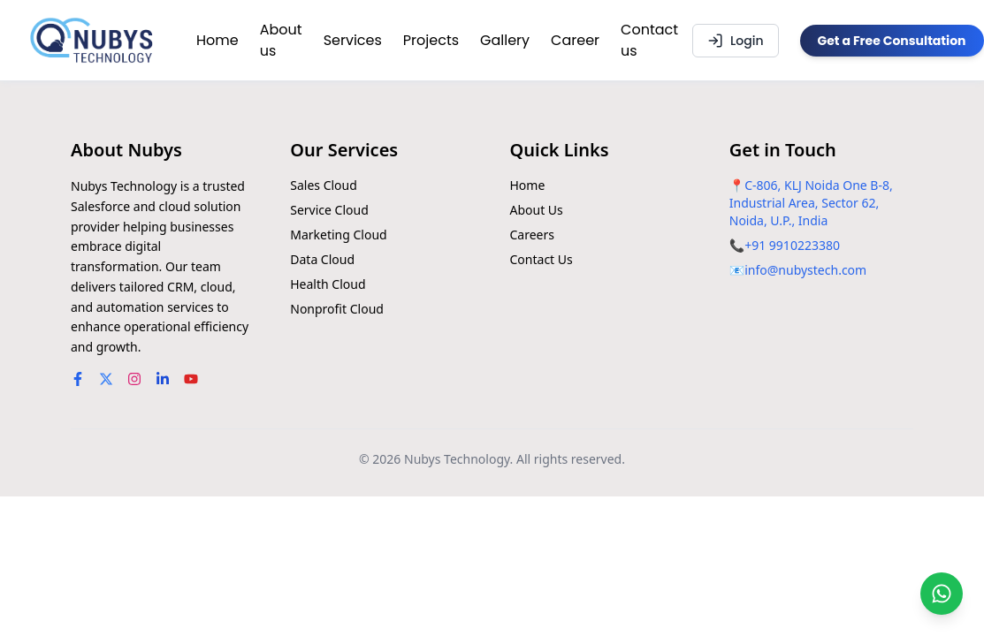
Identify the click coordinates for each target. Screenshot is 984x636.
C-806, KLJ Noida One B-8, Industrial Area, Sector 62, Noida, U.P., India (811, 203)
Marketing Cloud (338, 234)
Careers (532, 234)
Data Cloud (322, 259)
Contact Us (541, 259)
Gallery (505, 40)
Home (217, 40)
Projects (431, 40)
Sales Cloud (323, 185)
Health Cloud (327, 284)
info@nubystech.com (805, 269)
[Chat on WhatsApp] (941, 593)
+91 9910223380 (792, 245)
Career (575, 40)
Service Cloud (329, 209)
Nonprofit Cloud (337, 308)
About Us (536, 209)
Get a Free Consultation (892, 40)
